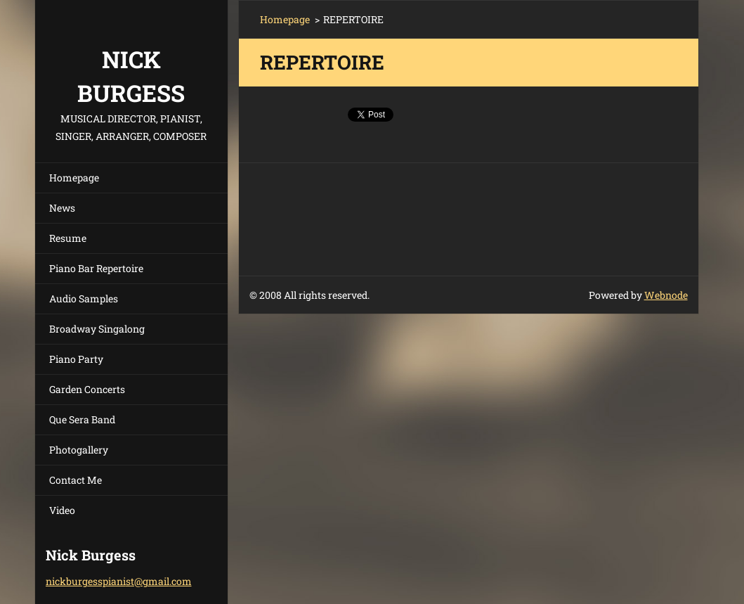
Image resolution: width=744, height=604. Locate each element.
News (62, 207)
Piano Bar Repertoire (96, 268)
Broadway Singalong (97, 328)
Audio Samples (83, 298)
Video (62, 510)
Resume (67, 238)
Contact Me (75, 480)
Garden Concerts (87, 389)
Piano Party (76, 359)
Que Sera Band (82, 419)
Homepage (74, 177)
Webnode (666, 295)
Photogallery (78, 449)
